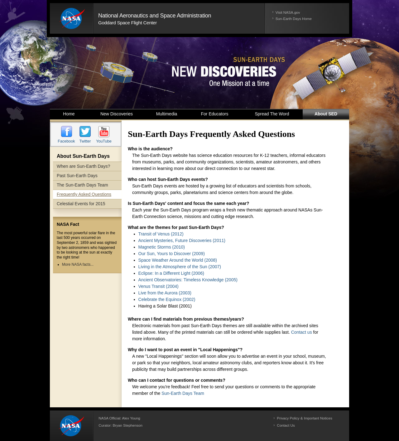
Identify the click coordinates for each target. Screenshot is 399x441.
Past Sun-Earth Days (77, 175)
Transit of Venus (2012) (161, 233)
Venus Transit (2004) (158, 286)
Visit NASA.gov (288, 12)
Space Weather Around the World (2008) (177, 260)
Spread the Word (272, 113)
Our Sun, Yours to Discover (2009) (171, 253)
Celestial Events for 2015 (81, 203)
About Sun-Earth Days (83, 156)
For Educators (214, 113)
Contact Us (286, 425)
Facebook (66, 141)
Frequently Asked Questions (84, 194)
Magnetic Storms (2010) (161, 247)
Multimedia (166, 113)
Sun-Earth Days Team (182, 393)
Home (69, 113)
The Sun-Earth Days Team (82, 184)
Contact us (301, 332)
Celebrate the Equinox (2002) (166, 299)
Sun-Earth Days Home (294, 19)
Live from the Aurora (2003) (164, 292)
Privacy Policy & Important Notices (304, 418)
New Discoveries (116, 113)
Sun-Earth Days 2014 (199, 73)
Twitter (85, 141)
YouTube (104, 141)
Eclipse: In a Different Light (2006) (171, 273)
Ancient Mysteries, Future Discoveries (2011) (181, 240)
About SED (326, 113)
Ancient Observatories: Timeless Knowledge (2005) (188, 279)
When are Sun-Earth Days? (83, 166)
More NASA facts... (78, 264)
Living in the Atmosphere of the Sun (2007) (179, 266)
